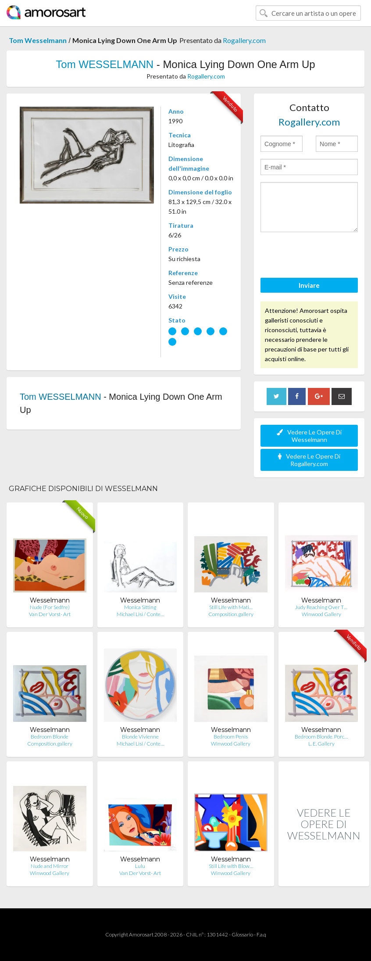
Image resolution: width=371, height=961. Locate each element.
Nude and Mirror (49, 866)
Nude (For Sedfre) (50, 607)
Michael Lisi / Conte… (140, 614)
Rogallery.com (244, 40)
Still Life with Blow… (231, 866)
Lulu (140, 866)
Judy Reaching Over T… (321, 607)
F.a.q (261, 934)
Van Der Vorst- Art (50, 614)
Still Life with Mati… (231, 607)
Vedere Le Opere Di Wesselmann (309, 435)
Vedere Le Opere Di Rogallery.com (309, 459)
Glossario (242, 934)
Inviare (309, 285)
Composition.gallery (230, 614)
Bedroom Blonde (49, 736)
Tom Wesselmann (38, 40)
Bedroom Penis (231, 736)
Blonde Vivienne (140, 736)
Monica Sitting (140, 607)
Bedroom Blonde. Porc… (321, 736)
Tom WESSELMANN (104, 64)
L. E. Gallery (321, 743)
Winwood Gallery (321, 614)
